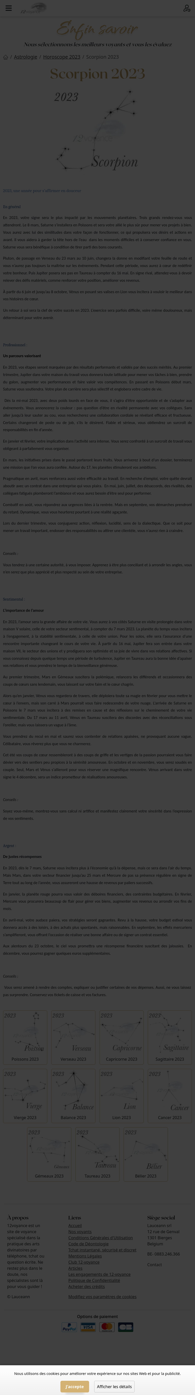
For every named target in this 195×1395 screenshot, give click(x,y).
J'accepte (75, 1386)
